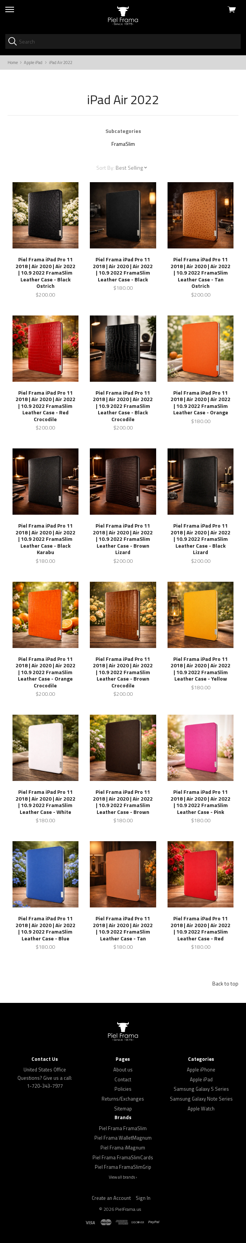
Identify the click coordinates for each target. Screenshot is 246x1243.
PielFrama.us (128, 1209)
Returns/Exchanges (123, 1098)
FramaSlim (123, 144)
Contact (122, 1079)
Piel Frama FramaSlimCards (122, 1157)
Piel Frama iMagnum (122, 1147)
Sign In (143, 1198)
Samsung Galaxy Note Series (201, 1098)
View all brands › (123, 1177)
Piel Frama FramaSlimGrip (123, 1167)
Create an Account (111, 1198)
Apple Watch (201, 1108)
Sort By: (105, 168)
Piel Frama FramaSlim (123, 1128)
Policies (123, 1089)
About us (123, 1069)
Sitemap (123, 1108)
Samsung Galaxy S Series (201, 1089)
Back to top (225, 983)
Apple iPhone (201, 1069)
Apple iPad (201, 1079)
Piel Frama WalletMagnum (123, 1137)
